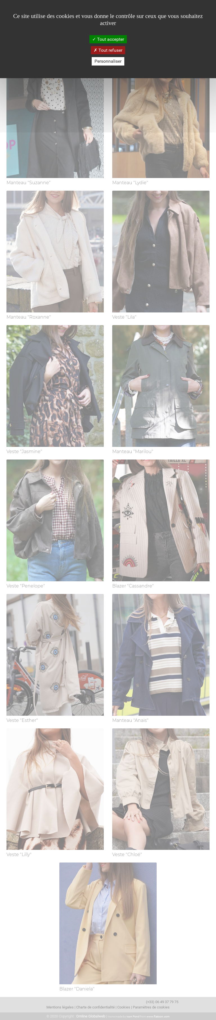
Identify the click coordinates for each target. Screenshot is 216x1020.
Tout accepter (108, 39)
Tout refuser (108, 50)
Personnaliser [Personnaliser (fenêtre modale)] (108, 61)
